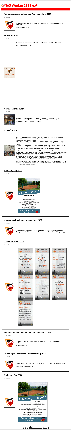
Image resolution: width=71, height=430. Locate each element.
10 (41, 427)
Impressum (63, 9)
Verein (9, 9)
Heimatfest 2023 (11, 130)
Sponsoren (56, 9)
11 (43, 427)
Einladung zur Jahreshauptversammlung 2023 (25, 354)
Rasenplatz (39, 9)
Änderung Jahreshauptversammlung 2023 (23, 220)
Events (45, 9)
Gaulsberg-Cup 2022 (13, 375)
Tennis (20, 9)
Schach (26, 9)
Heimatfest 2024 (11, 35)
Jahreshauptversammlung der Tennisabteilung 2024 (27, 14)
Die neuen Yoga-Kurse (14, 241)
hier (28, 27)
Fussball (15, 9)
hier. (64, 232)
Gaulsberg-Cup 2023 (13, 170)
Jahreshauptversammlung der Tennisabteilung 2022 (27, 332)
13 (46, 427)
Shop (50, 9)
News (4, 9)
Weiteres (31, 9)
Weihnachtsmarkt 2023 (14, 109)
